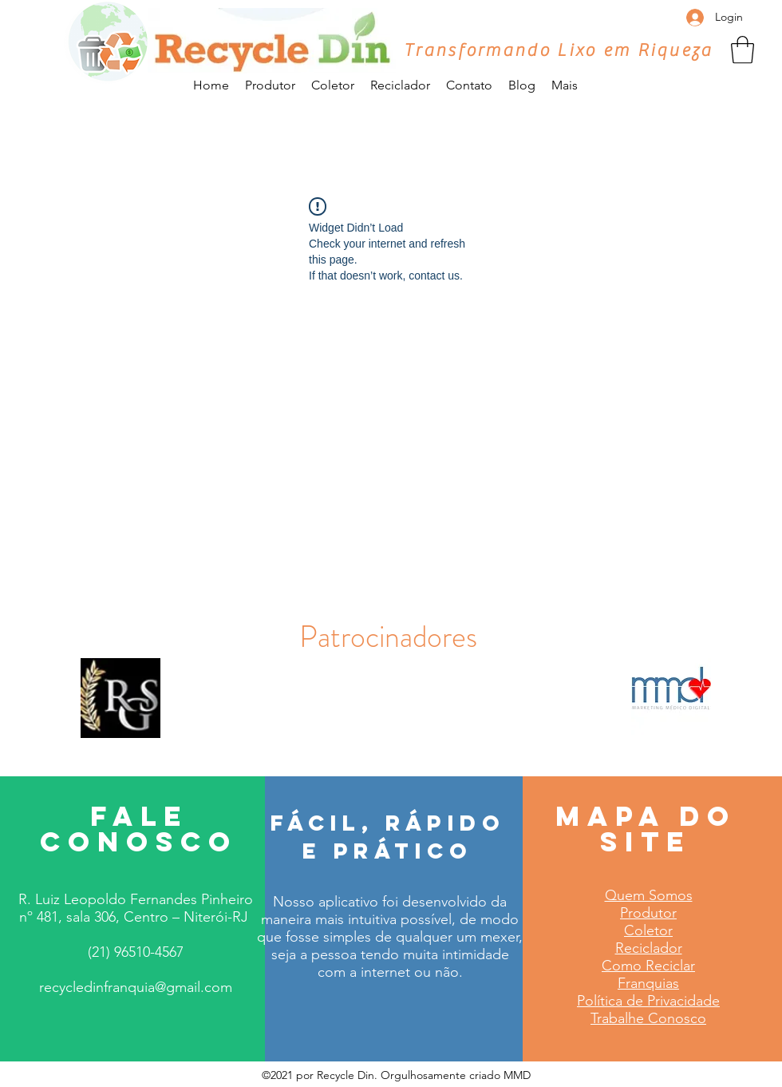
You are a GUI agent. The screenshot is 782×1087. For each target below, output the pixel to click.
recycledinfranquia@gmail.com (135, 987)
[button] (742, 50)
